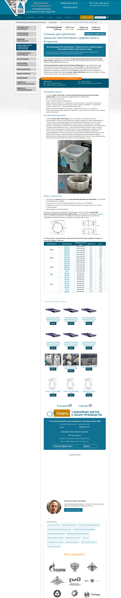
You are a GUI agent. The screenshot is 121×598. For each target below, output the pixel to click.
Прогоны (85, 537)
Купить (53, 323)
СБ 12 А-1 (67, 255)
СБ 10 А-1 (67, 246)
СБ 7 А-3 (66, 281)
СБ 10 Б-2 (67, 253)
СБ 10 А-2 (67, 248)
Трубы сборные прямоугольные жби (59, 529)
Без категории (53, 22)
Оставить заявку (87, 17)
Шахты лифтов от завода (55, 537)
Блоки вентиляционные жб (56, 533)
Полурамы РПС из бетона (55, 542)
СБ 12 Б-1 (67, 259)
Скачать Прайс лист (63, 446)
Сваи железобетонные (69, 525)
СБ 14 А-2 (67, 265)
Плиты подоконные (54, 546)
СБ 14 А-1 (67, 263)
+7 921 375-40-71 (99, 3)
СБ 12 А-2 (67, 257)
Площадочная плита (72, 542)
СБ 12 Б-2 (67, 261)
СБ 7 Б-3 (67, 287)
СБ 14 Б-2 (67, 269)
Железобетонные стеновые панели (78, 533)
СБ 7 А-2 (66, 279)
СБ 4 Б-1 (67, 275)
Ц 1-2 (67, 289)
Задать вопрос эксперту (73, 510)
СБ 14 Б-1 (67, 267)
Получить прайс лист (95, 34)
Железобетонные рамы (73, 537)
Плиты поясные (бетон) (89, 542)
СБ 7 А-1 (66, 277)
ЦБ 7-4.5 (66, 291)
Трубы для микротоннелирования (88, 525)
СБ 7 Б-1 (67, 283)
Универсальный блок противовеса (83, 529)
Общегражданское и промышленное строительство (31, 22)
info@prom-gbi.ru (70, 7)
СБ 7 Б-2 (67, 285)
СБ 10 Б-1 (67, 251)
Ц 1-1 (67, 271)
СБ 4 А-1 (66, 273)
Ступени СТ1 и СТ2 (53, 525)
